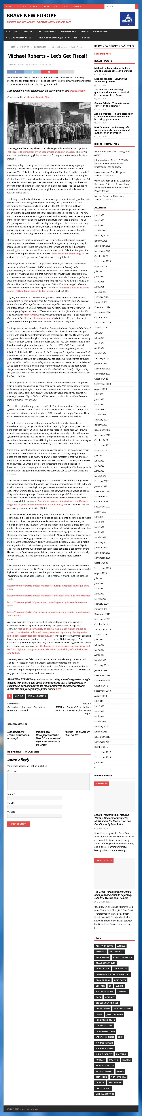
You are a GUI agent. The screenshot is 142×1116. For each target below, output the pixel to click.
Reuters (126, 1060)
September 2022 (102, 445)
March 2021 (100, 537)
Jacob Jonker (100, 172)
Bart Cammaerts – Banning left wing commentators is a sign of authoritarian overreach (112, 130)
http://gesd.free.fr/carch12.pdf (37, 635)
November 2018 (102, 680)
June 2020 (99, 583)
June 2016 (99, 762)
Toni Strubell (118, 1077)
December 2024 (102, 307)
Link (120, 1037)
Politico (113, 1060)
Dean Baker (120, 980)
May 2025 (99, 281)
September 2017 (102, 752)
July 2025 (98, 271)
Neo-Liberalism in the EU (18, 37)
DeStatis (100, 986)
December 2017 (102, 736)
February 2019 (101, 665)
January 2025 (100, 302)
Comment (12, 771)
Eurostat (122, 991)
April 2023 (99, 409)
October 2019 (101, 624)
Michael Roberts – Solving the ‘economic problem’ (110, 80)
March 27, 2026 (103, 902)
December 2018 (102, 675)
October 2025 (101, 256)
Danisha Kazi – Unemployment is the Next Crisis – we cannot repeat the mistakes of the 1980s (48, 738)
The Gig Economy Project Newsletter (57, 37)
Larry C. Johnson (105, 1037)
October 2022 (101, 440)
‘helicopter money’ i (44, 318)
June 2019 (99, 644)
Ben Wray (101, 951)
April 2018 (99, 716)
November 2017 (102, 741)
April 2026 (99, 225)
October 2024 (101, 317)
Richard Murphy (104, 1071)
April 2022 (99, 470)
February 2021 (101, 542)
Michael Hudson (104, 1043)
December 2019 (102, 614)
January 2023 (100, 424)
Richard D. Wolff (105, 1065)
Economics (34, 64)
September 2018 (102, 690)
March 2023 (100, 414)
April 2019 (99, 654)
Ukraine (100, 1082)
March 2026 (100, 230)
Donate (33, 6)
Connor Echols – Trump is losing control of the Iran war (111, 104)
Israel (99, 1014)
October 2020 (101, 562)
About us (19, 6)
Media (84, 31)
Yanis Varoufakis (105, 1094)
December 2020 (102, 552)
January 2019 (100, 670)
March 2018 (100, 721)
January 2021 (100, 547)
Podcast (100, 1060)
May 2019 (99, 649)
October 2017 (101, 746)
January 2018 (100, 731)
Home (8, 6)
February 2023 (101, 419)
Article (19, 696)
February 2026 (101, 235)
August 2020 (100, 573)
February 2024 (101, 358)
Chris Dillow (102, 968)
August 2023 (100, 389)
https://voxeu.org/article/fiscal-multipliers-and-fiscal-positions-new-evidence (48, 595)
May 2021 (99, 527)
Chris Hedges (120, 968)
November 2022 (102, 435)
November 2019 (102, 619)
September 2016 (102, 757)
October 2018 (101, 685)
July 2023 (98, 394)
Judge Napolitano (105, 1031)
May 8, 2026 (102, 828)
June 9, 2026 (101, 74)
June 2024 (99, 337)
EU (110, 986)
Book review (102, 957)
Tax (49, 64)
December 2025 (102, 245)
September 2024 (102, 322)
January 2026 (100, 240)
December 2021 (102, 491)
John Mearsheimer (105, 1020)
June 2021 (99, 521)
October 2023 (101, 378)
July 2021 (98, 516)
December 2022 (102, 429)
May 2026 (99, 220)
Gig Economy (100, 31)
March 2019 (100, 660)
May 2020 (99, 588)
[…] (125, 850)
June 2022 (99, 460)
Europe (119, 986)
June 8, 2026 (101, 109)
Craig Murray (103, 980)
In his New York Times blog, (66, 253)
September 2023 (102, 383)
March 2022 (100, 476)
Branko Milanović (105, 963)
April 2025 (99, 286)
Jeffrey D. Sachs (114, 1014)
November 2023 (102, 373)
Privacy (77, 6)
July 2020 (98, 578)
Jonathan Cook (104, 1025)
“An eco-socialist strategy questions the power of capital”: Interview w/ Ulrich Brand (112, 92)
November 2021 (102, 496)
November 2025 (102, 251)
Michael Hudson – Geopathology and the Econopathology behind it (113, 69)
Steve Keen (101, 1077)
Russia (120, 1071)
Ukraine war (114, 1082)
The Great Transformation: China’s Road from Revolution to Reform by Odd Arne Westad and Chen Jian (113, 895)
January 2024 (100, 363)
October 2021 (101, 501)
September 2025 (102, 261)
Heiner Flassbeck (123, 1008)
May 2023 (99, 404)
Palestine (121, 1054)
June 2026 (99, 215)
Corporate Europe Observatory (113, 974)
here (58, 689)
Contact (66, 6)
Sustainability (46, 31)
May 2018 (99, 711)
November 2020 (102, 557)
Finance (28, 31)
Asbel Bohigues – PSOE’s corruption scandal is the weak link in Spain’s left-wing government (113, 116)
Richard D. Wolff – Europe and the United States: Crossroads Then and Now (111, 163)
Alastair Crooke (104, 946)
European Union (104, 991)
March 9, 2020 (17, 64)
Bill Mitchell (117, 951)
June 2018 (99, 706)
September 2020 (102, 568)
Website (11, 811)
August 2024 (100, 327)
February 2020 (101, 603)
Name (10, 794)
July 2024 (98, 332)
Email (10, 803)
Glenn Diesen (103, 1008)
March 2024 (100, 353)
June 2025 (99, 276)
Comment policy (49, 6)
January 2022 (100, 486)
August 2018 (100, 695)
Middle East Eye (104, 1054)
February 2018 (101, 726)
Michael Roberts (37, 696)
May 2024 (99, 343)
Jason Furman (30, 314)
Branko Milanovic (122, 957)
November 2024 (102, 312)
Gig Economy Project (107, 1003)
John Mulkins (100, 160)
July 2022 (98, 455)
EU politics (11, 31)
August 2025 (100, 266)
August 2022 (100, 450)
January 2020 (100, 608)
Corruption (67, 31)
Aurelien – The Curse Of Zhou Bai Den (77, 733)
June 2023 (99, 399)
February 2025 (101, 296)
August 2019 (100, 634)
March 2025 (100, 291)
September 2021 (102, 506)
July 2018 (98, 701)
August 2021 (100, 511)
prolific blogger (77, 90)
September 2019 (102, 629)
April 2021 (99, 532)
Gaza (98, 997)
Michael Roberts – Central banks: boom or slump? (18, 735)
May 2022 (99, 465)
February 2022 (101, 481)
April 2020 (99, 593)
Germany (110, 997)
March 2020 (100, 598)
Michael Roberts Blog (38, 97)
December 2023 (102, 368)
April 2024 (99, 348)
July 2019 (98, 639)
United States (103, 1088)
